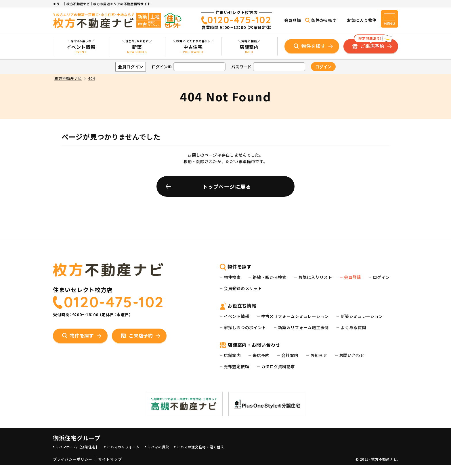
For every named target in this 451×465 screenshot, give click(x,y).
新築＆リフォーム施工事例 (303, 327)
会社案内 (289, 355)
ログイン (381, 277)
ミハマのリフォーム (123, 446)
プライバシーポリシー (72, 459)
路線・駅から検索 (269, 277)
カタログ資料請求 (278, 366)
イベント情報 (236, 316)
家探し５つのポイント (245, 327)
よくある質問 (353, 327)
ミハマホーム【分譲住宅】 (77, 446)
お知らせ (318, 355)
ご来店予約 (371, 44)
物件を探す (313, 46)
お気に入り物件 (362, 20)
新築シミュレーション (362, 316)
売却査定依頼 (236, 366)
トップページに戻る (226, 186)
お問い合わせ (351, 355)
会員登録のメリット (243, 288)
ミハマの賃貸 (158, 446)
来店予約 (261, 355)
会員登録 (292, 20)
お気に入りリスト (315, 277)
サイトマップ (110, 459)
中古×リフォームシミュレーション (295, 316)
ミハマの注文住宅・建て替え (200, 446)
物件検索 (232, 277)
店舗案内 (232, 355)
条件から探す (324, 20)
